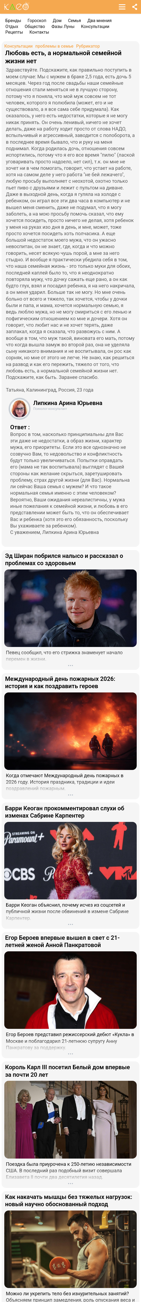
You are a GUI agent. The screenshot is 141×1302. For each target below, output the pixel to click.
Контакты (39, 32)
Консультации (95, 26)
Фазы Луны (63, 26)
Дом (57, 20)
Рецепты (14, 32)
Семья (74, 20)
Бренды (13, 20)
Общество (35, 26)
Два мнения (99, 20)
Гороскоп (37, 20)
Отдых (11, 26)
